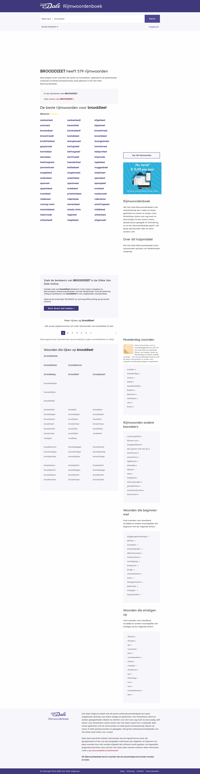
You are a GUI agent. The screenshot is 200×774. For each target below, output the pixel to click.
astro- (130, 578)
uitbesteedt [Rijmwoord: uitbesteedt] (46, 220)
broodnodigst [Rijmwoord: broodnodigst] (74, 452)
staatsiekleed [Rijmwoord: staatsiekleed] (47, 209)
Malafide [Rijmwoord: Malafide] (131, 465)
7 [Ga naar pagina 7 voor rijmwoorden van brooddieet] (90, 333)
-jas (128, 674)
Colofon (140, 771)
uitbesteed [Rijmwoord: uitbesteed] (100, 214)
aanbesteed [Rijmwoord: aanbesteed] (46, 120)
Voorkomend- (133, 557)
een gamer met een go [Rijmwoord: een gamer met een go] (137, 449)
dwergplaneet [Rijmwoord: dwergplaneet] (101, 141)
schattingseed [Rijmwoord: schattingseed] (101, 204)
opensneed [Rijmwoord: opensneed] (73, 183)
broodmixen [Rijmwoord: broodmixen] (73, 424)
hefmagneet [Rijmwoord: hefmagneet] (73, 151)
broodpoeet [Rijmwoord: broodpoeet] (99, 374)
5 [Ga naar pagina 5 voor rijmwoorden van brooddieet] (81, 333)
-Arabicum (132, 669)
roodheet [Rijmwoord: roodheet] (72, 438)
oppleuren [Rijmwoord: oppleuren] (131, 461)
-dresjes (130, 641)
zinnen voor (61, 99)
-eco (129, 686)
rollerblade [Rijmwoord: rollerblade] (73, 199)
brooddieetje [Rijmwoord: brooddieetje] (51, 356)
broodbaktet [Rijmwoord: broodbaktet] (50, 470)
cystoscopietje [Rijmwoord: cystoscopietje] (133, 436)
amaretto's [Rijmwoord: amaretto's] (132, 457)
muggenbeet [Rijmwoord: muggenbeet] (101, 167)
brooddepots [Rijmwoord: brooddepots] (50, 475)
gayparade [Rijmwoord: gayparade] (46, 146)
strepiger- (131, 590)
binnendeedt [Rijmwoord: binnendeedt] (74, 130)
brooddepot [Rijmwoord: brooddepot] (98, 414)
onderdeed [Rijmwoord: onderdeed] (46, 178)
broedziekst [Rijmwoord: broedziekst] (98, 465)
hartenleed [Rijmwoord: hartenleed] (46, 151)
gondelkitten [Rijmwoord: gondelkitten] (133, 486)
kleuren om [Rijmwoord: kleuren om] (132, 440)
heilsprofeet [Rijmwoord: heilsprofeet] (100, 151)
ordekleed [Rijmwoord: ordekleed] (72, 188)
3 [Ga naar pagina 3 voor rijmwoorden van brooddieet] (72, 333)
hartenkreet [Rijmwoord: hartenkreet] (100, 146)
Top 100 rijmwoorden (141, 155)
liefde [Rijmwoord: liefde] (129, 382)
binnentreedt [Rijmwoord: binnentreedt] (47, 136)
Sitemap (130, 771)
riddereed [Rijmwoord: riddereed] (45, 199)
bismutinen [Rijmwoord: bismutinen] (132, 494)
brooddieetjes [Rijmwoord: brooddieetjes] (50, 383)
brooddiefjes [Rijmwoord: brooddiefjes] (50, 392)
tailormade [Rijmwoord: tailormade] (46, 214)
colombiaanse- (134, 574)
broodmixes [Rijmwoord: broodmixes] (98, 424)
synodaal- (131, 545)
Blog (122, 771)
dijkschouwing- (134, 553)
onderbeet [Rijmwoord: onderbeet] (99, 172)
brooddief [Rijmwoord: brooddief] (73, 374)
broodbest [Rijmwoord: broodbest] (97, 409)
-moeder (131, 665)
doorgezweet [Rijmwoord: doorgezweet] (74, 141)
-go (128, 645)
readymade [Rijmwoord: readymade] (100, 193)
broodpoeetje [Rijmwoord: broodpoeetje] (99, 452)
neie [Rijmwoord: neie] (129, 473)
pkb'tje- (130, 540)
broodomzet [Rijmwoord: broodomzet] (49, 428)
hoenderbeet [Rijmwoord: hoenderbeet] (74, 162)
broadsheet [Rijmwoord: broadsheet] (49, 409)
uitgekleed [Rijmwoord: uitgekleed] (72, 220)
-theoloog (131, 678)
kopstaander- (133, 594)
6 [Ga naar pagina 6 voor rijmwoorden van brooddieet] (86, 333)
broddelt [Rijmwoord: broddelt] (72, 409)
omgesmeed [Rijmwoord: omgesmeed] (73, 172)
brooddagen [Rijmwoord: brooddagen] (49, 414)
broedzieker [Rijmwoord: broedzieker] (73, 465)
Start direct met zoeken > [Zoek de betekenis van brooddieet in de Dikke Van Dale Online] (61, 308)
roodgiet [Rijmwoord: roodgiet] (48, 438)
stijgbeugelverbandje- (137, 536)
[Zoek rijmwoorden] (67, 19)
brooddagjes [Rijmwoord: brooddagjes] (74, 470)
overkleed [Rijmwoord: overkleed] (45, 193)
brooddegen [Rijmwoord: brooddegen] (74, 414)
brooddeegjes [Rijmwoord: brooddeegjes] (74, 447)
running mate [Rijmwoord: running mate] (47, 204)
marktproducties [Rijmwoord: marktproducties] (135, 490)
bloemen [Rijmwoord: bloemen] (131, 394)
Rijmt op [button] (45, 19)
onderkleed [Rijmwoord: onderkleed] (73, 178)
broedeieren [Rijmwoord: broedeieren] (49, 465)
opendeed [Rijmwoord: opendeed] (99, 178)
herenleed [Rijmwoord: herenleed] (45, 157)
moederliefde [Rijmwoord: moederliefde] (133, 386)
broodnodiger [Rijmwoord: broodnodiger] (50, 452)
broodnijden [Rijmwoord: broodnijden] (98, 479)
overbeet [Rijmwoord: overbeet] (99, 188)
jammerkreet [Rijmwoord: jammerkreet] (47, 167)
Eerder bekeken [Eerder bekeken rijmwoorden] (49, 26)
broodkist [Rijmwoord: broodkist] (97, 419)
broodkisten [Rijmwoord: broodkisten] (98, 475)
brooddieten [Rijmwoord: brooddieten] (50, 365)
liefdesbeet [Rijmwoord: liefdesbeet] (73, 167)
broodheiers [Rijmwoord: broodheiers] (73, 475)
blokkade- (132, 586)
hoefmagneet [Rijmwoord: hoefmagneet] (47, 162)
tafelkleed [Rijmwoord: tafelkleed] (99, 209)
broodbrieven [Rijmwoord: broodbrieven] (50, 447)
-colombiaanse (134, 690)
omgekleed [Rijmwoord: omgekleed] (46, 172)
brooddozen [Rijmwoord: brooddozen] (49, 419)
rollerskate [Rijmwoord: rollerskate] (100, 199)
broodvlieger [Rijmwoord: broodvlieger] (99, 456)
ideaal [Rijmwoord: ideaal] (130, 469)
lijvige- (130, 569)
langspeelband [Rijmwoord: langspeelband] (134, 444)
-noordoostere (133, 657)
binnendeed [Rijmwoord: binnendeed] (46, 130)
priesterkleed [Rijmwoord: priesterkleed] (74, 193)
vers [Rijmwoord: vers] (129, 402)
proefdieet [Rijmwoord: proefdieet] (73, 433)
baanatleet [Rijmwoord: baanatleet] (73, 125)
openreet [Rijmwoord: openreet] (45, 183)
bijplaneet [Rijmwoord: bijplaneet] (99, 125)
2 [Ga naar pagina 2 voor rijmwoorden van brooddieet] (67, 333)
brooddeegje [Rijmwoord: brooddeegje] (99, 470)
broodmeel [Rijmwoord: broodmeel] (49, 424)
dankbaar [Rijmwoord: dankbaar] (131, 398)
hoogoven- (132, 565)
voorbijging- (132, 561)
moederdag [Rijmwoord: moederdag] (132, 373)
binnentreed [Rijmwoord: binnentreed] (100, 130)
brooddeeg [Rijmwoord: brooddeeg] (49, 374)
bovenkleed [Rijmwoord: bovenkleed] (100, 136)
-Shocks (130, 636)
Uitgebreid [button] (154, 27)
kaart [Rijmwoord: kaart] (129, 406)
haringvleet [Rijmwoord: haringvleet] (73, 146)
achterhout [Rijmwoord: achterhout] (132, 453)
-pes (129, 694)
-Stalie (130, 661)
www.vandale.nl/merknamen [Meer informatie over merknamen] (104, 750)
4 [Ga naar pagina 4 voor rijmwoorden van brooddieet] (77, 333)
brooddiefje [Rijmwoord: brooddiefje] (49, 401)
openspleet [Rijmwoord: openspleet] (100, 183)
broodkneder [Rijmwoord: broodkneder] (50, 479)
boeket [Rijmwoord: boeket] (130, 390)
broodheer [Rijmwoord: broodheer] (73, 419)
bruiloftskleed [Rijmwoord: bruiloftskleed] (47, 141)
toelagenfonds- (134, 582)
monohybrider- (134, 549)
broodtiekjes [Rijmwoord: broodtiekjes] (74, 456)
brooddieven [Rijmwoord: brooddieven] (75, 365)
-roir (129, 682)
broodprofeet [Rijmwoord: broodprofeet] (50, 456)
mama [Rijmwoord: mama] (130, 377)
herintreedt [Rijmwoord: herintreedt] (73, 157)
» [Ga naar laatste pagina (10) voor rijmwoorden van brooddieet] (116, 333)
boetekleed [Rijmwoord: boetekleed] (73, 136)
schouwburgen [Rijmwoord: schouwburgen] (134, 482)
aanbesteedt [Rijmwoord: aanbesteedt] (74, 120)
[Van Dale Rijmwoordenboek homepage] (51, 6)
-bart (129, 653)
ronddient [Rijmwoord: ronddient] (97, 433)
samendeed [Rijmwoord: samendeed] (73, 204)
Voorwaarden (152, 771)
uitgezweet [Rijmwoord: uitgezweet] (100, 220)
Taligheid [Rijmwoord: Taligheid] (131, 478)
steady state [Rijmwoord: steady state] (74, 209)
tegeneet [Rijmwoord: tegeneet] (72, 214)
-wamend (131, 649)
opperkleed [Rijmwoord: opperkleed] (46, 188)
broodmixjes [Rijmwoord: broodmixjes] (74, 479)
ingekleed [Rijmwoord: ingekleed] (99, 162)
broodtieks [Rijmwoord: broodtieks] (98, 428)
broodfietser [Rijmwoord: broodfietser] (98, 447)
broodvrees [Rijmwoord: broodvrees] (49, 433)
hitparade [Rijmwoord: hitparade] (99, 157)
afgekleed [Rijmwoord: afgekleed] (99, 120)
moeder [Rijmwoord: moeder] (130, 369)
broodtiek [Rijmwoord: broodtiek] (72, 428)
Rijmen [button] (152, 18)
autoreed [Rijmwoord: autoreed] (45, 125)
